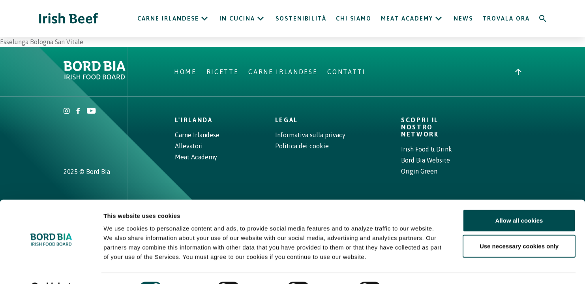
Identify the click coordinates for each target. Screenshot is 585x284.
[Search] (542, 18)
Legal (286, 119)
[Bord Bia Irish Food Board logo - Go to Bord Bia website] (95, 77)
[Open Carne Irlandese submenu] (204, 18)
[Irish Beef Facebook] (78, 111)
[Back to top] (518, 72)
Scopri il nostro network (420, 127)
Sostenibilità (301, 18)
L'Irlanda (194, 119)
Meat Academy (407, 18)
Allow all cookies (519, 200)
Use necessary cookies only (519, 226)
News (463, 18)
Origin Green (419, 171)
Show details (414, 268)
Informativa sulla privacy (310, 134)
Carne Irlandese (168, 18)
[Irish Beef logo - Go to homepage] (68, 18)
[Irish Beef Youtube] (91, 111)
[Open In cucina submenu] (260, 18)
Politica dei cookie (302, 145)
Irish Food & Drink (426, 149)
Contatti (346, 71)
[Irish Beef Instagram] (67, 111)
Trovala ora (506, 18)
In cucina (237, 18)
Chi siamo (353, 18)
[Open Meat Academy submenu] (438, 18)
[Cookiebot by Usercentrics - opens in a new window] (51, 269)
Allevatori (189, 145)
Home (185, 71)
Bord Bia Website (425, 160)
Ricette (222, 71)
